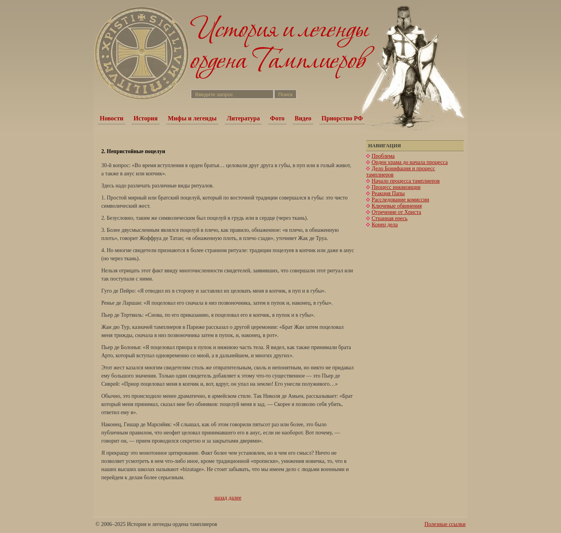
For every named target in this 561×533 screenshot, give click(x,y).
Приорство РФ (342, 118)
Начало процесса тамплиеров (406, 181)
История (146, 118)
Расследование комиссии (400, 200)
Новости (111, 118)
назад (221, 498)
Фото (277, 118)
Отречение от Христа (396, 212)
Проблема (383, 156)
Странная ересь (390, 218)
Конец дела (385, 225)
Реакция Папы (388, 193)
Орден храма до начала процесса (410, 162)
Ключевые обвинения (397, 206)
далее (235, 498)
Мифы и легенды (192, 118)
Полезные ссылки (445, 524)
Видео (303, 118)
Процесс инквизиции (396, 187)
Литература (243, 118)
